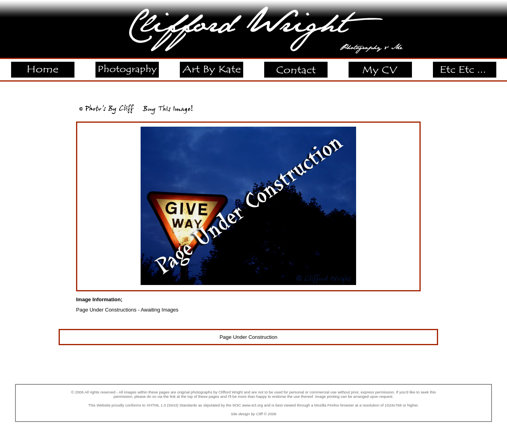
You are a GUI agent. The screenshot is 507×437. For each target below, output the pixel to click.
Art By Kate (211, 65)
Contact (295, 65)
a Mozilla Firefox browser (332, 405)
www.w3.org (252, 405)
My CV (380, 65)
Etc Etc (464, 65)
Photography (127, 65)
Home (42, 65)
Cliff (259, 414)
